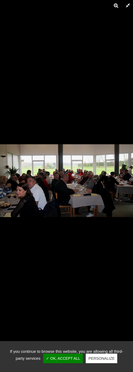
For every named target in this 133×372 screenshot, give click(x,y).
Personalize (101, 358)
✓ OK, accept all (63, 358)
